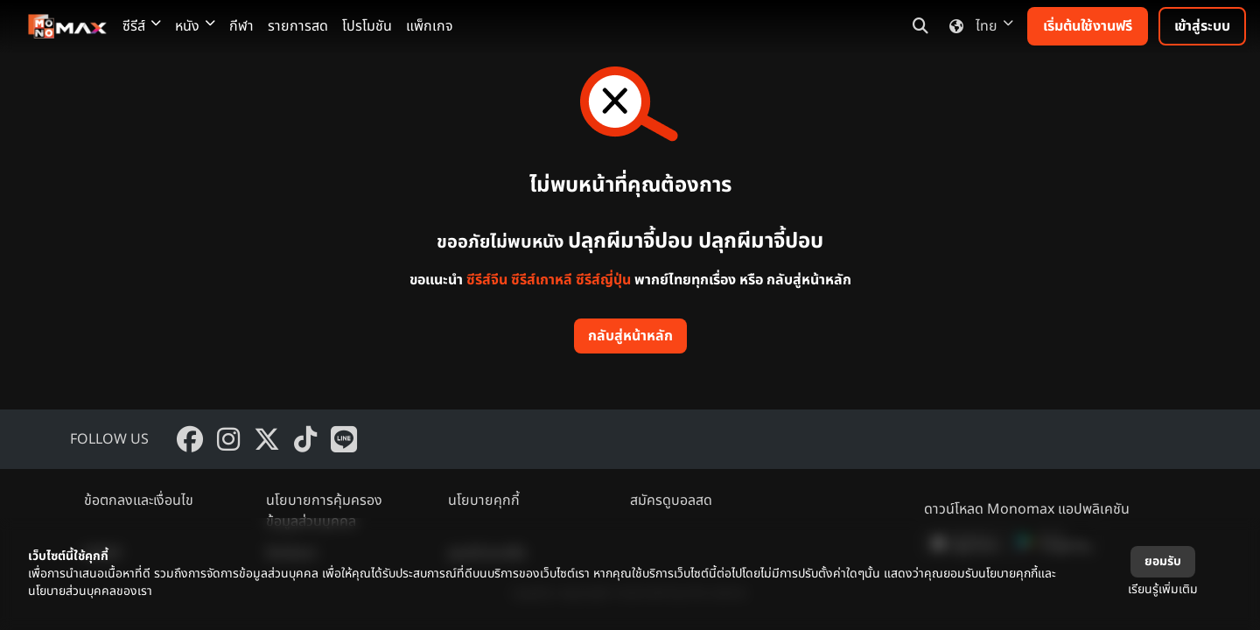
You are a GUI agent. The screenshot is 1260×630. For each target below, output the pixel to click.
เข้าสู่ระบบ (1202, 26)
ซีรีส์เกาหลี (541, 280)
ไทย (977, 26)
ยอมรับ (1162, 561)
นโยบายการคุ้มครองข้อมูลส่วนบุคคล (324, 511)
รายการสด (298, 26)
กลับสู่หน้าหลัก (630, 336)
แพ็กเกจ (429, 26)
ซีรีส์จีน (487, 280)
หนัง (195, 26)
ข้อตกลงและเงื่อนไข (138, 500)
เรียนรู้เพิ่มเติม (1163, 589)
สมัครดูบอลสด (671, 500)
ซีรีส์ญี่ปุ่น (603, 280)
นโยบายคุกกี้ (484, 500)
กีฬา (241, 26)
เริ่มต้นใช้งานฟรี (1087, 26)
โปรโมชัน (367, 26)
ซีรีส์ (141, 26)
